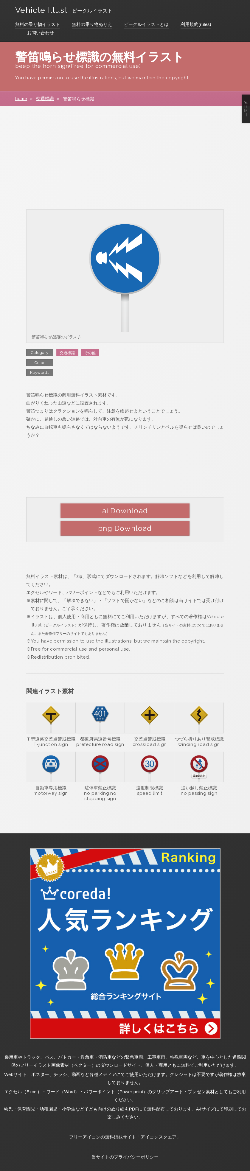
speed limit (149, 775)
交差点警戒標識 (149, 721)
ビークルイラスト (102, 11)
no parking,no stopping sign (100, 778)
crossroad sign (150, 726)
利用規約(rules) (196, 24)
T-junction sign (51, 726)
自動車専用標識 (50, 770)
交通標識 (45, 98)
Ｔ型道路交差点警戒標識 (50, 721)
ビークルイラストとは (146, 24)
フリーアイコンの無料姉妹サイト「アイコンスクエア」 (125, 1119)
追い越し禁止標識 (199, 770)
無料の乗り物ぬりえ (92, 24)
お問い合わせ (40, 32)
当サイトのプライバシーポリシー (125, 1139)
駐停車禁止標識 (100, 770)
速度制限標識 (149, 770)
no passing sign (199, 775)
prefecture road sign (100, 726)
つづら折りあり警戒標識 (199, 721)
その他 (90, 353)
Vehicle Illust (46, 9)
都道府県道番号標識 (100, 721)
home (21, 98)
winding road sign (199, 726)
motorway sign (51, 775)
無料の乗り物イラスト (37, 24)
